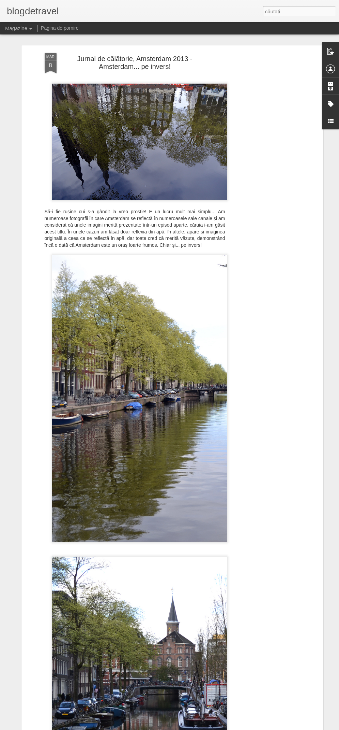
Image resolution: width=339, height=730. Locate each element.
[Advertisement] (263, 160)
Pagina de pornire (60, 28)
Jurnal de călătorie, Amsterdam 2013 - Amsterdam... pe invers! (134, 62)
